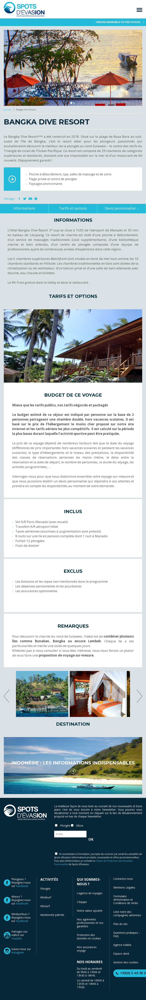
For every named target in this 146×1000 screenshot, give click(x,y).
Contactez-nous (123, 879)
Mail (30, 198)
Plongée (45, 888)
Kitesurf (45, 906)
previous (6, 696)
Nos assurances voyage (87, 948)
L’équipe (82, 902)
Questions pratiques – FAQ (126, 934)
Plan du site (120, 924)
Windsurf (45, 897)
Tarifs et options (73, 208)
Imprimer (36, 198)
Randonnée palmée (52, 915)
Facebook (19, 198)
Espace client (121, 953)
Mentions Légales (124, 887)
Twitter (25, 198)
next (139, 696)
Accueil (8, 109)
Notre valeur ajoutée (89, 910)
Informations (24, 208)
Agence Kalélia (122, 945)
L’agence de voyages (89, 893)
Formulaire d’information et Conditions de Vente (125, 899)
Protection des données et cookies (89, 936)
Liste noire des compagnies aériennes (127, 913)
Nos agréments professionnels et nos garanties (90, 923)
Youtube (16, 938)
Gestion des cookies (125, 962)
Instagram (17, 952)
